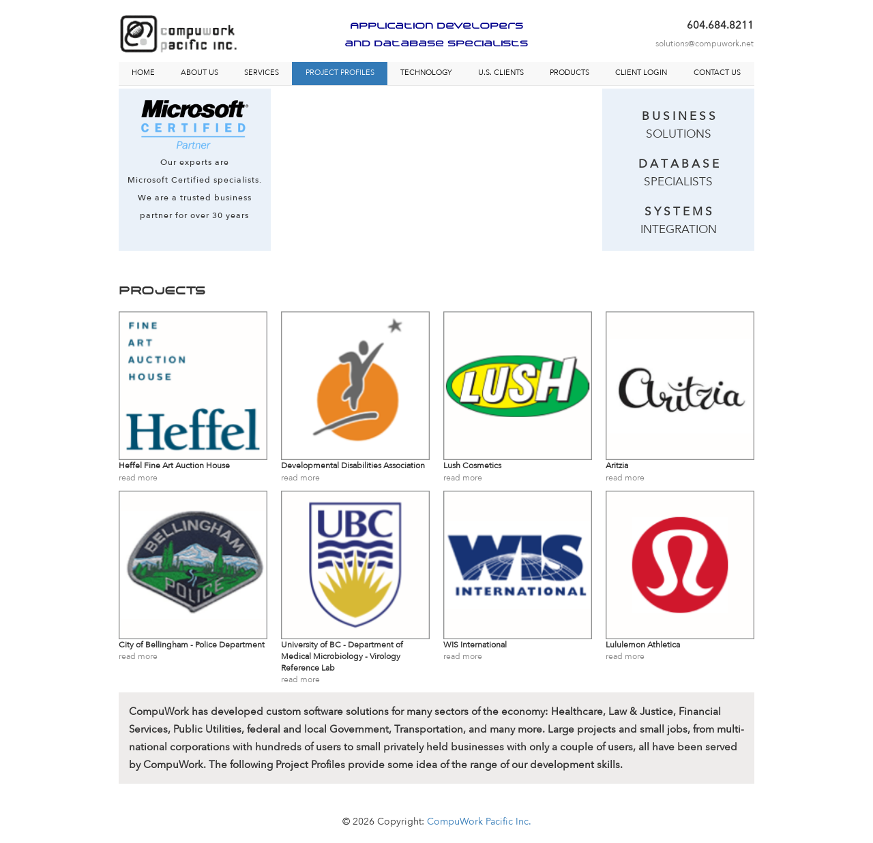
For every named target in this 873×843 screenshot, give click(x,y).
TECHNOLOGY (426, 72)
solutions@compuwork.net (704, 43)
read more (138, 477)
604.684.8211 (720, 25)
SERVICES (261, 72)
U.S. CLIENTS (501, 72)
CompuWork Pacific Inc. (479, 821)
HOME (143, 72)
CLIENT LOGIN (641, 72)
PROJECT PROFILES (340, 72)
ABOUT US (199, 72)
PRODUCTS (569, 72)
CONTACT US (717, 72)
